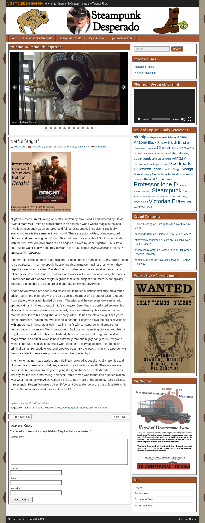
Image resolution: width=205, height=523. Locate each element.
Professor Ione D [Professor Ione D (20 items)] (156, 184)
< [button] (15, 87)
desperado (20, 146)
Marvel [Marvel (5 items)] (138, 174)
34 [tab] (83, 128)
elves (58, 407)
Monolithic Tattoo (144, 66)
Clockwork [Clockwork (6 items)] (186, 148)
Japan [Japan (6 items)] (156, 169)
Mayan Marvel (96, 38)
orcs (91, 407)
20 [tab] (101, 124)
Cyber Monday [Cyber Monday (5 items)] (179, 153)
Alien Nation (24, 407)
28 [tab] (55, 128)
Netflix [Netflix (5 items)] (156, 174)
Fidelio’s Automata (70, 38)
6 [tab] (37, 124)
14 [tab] (74, 124)
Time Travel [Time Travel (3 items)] (148, 196)
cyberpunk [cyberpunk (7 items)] (142, 158)
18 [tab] (92, 124)
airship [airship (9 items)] (140, 136)
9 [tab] (51, 124)
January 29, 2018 (41, 146)
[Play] (139, 119)
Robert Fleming (144, 223)
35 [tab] (88, 128)
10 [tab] (55, 124)
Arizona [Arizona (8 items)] (140, 142)
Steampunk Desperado (25, 3)
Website (15, 493)
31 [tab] (69, 128)
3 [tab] (23, 124)
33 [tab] (78, 128)
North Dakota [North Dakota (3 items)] (186, 174)
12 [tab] (65, 124)
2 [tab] (18, 124)
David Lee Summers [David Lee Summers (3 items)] (161, 159)
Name (15, 473)
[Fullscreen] (190, 119)
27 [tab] (51, 128)
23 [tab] (115, 124)
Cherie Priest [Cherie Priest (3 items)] (140, 148)
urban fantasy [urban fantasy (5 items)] (178, 196)
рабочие (140, 259)
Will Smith (101, 407)
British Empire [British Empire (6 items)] (178, 142)
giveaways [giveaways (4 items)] (162, 164)
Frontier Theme (188, 519)
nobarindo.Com (144, 233)
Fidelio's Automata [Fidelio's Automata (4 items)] (145, 164)
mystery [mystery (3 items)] (147, 174)
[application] (164, 106)
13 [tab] (69, 124)
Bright (36, 407)
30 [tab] (65, 128)
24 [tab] (120, 124)
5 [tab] (32, 124)
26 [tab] (46, 128)
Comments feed (144, 499)
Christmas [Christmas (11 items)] (167, 147)
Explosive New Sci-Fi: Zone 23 (174, 233)
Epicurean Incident (122, 38)
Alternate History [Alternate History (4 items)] (166, 137)
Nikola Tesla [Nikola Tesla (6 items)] (170, 174)
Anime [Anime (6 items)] (182, 137)
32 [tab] (74, 128)
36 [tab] (92, 128)
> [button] (123, 87)
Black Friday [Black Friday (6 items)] (157, 142)
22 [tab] (111, 124)
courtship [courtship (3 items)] (158, 153)
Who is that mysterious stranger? (32, 38)
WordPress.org (143, 505)
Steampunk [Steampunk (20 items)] (166, 190)
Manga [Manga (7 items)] (187, 169)
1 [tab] (14, 124)
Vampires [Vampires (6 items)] (141, 202)
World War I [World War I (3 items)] (146, 207)
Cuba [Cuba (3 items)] (166, 153)
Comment (17, 436)
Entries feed (142, 493)
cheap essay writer (145, 249)
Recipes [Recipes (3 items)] (147, 191)
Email (15, 483)
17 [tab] (88, 124)
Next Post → (121, 416)
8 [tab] (46, 124)
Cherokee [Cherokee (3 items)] (151, 148)
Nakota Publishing (145, 72)
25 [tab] (125, 124)
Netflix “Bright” (25, 141)
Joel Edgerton (70, 407)
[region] (69, 88)
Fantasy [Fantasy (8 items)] (179, 158)
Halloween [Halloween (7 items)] (142, 169)
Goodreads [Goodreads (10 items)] (180, 163)
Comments (100, 146)
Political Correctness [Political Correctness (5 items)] (158, 179)
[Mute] (183, 119)
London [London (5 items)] (167, 169)
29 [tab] (60, 128)
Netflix (83, 407)
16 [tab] (83, 124)
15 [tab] (78, 124)
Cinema (61, 146)
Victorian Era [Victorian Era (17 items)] (164, 201)
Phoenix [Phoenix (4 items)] (139, 179)
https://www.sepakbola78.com (152, 239)
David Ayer (47, 407)
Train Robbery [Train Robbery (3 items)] (161, 196)
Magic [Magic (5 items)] (177, 169)
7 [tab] (41, 124)
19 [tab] (97, 124)
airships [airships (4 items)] (151, 137)
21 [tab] (106, 124)
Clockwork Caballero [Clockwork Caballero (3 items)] (144, 153)
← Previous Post (20, 416)
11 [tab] (60, 124)
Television (83, 146)
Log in (138, 487)
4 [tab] (28, 124)
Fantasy (71, 146)
